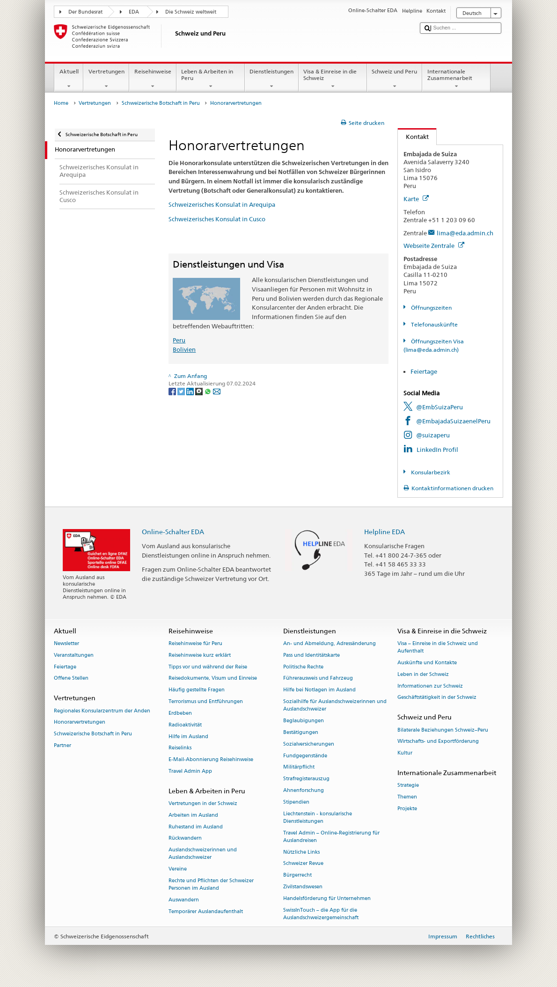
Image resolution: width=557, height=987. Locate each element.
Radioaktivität (185, 725)
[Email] (216, 390)
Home (61, 103)
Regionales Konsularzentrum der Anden (102, 711)
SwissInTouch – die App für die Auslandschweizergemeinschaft (321, 914)
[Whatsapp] (208, 390)
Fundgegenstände (305, 756)
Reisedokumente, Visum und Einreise (213, 678)
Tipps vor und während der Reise (208, 667)
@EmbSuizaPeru (439, 407)
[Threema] (199, 390)
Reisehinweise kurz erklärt (200, 655)
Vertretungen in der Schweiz (203, 803)
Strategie (408, 786)
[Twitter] (181, 390)
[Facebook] (173, 390)
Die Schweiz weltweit (190, 12)
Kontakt (413, 136)
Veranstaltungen (74, 655)
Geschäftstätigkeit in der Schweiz (436, 698)
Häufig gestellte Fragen (197, 690)
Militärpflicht (299, 767)
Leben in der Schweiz (423, 674)
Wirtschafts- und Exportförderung (438, 742)
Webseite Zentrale (433, 245)
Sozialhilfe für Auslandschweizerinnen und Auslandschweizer (335, 705)
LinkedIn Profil (437, 449)
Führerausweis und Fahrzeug (318, 678)
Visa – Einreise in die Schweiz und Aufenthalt (437, 647)
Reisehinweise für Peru (195, 643)
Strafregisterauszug (306, 779)
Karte (416, 199)
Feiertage (423, 371)
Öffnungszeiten (431, 307)
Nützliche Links (301, 852)
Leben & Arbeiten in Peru (210, 79)
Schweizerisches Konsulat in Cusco (217, 219)
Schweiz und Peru (394, 79)
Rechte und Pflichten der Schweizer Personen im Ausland (211, 884)
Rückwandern (185, 838)
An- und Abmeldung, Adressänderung (329, 643)
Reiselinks (180, 748)
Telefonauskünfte (434, 324)
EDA (134, 12)
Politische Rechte (303, 667)
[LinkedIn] (190, 390)
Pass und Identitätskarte (311, 655)
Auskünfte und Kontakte (427, 663)
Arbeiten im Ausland (193, 815)
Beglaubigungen (303, 721)
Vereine (178, 869)
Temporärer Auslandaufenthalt (206, 911)
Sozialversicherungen (308, 744)
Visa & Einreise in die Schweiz (332, 79)
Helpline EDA (384, 532)
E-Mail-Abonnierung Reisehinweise (211, 760)
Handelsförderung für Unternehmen (327, 898)
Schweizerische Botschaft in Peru (161, 103)
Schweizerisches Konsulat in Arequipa (222, 204)
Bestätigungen (300, 732)
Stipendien (296, 802)
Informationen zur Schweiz (430, 686)
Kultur (404, 753)
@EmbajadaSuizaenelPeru (453, 421)
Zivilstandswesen (302, 887)
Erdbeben (180, 713)
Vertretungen (106, 79)
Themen (407, 797)
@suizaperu (433, 435)
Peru (179, 340)
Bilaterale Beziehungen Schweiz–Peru (442, 730)
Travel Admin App (190, 771)
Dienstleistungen (271, 79)
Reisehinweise (153, 79)
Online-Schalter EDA (173, 532)
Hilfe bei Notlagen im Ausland (319, 690)
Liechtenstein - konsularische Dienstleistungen (317, 817)
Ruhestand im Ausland (196, 827)
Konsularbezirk (430, 472)
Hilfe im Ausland (188, 736)
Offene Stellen (71, 678)
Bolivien (184, 349)
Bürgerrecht (297, 875)
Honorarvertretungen (79, 722)
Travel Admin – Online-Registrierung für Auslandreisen (331, 836)
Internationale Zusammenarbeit (456, 79)
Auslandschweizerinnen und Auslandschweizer (203, 854)
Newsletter (66, 643)
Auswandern (184, 900)
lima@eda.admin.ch (465, 233)
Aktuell (69, 79)
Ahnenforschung (303, 790)
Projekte (407, 809)
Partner (62, 745)
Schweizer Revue (303, 864)
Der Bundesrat (85, 12)
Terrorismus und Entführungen (206, 701)
